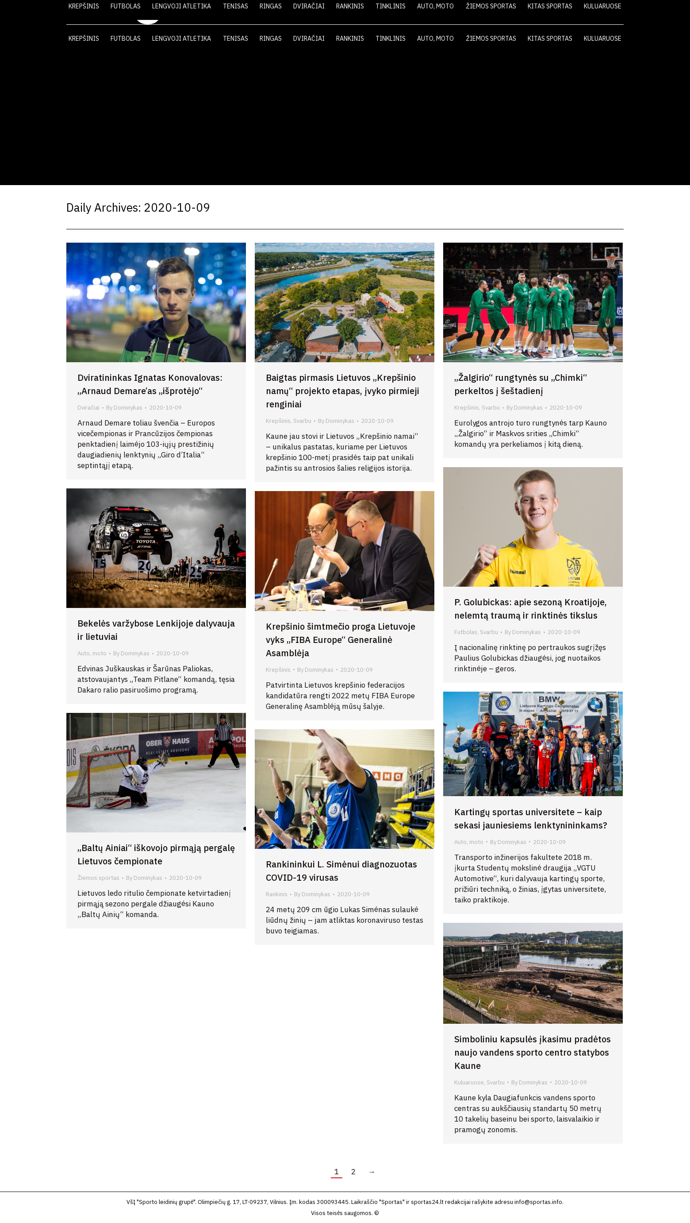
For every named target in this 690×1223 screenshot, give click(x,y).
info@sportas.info (538, 1202)
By (124, 407)
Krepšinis (278, 421)
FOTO (539, 12)
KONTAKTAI (581, 12)
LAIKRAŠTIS (458, 12)
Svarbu (302, 421)
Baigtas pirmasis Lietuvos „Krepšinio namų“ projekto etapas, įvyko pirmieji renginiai (342, 391)
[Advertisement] (345, 119)
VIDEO (503, 12)
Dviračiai (88, 407)
